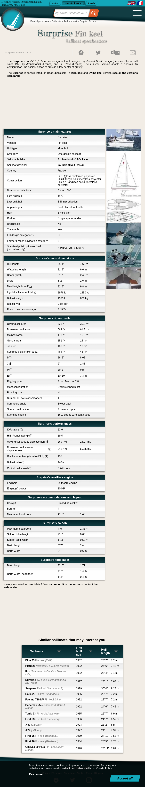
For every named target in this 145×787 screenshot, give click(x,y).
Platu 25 (47, 666)
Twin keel (77, 73)
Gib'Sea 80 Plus (44, 748)
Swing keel (95, 73)
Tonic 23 (42, 713)
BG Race (82, 159)
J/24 (33, 730)
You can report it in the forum (61, 584)
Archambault (66, 159)
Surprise (45, 681)
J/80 (33, 724)
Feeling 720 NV (43, 699)
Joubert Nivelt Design (71, 165)
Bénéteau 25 (45, 706)
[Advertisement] (72, 104)
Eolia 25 (42, 694)
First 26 (41, 741)
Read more (36, 774)
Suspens (44, 688)
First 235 (42, 719)
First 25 (41, 735)
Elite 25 (38, 660)
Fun (45, 673)
